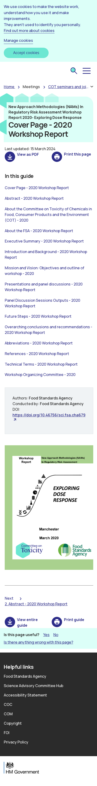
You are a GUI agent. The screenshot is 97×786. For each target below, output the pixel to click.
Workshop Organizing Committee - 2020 (40, 374)
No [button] (55, 634)
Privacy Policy (16, 742)
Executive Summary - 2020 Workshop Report (44, 241)
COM (8, 713)
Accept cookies (26, 52)
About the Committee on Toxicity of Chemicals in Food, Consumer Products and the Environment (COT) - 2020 (48, 214)
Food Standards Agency (25, 676)
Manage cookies (18, 40)
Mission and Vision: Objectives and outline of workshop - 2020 (44, 270)
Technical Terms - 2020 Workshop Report (41, 364)
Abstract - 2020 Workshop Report (34, 198)
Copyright (13, 723)
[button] (86, 71)
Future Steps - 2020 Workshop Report (38, 316)
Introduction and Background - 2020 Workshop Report (46, 254)
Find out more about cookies (29, 30)
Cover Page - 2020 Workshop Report (37, 187)
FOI (6, 732)
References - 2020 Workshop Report (37, 353)
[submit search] (74, 71)
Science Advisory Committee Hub (33, 685)
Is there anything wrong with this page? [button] (38, 642)
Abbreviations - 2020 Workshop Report (39, 343)
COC (8, 704)
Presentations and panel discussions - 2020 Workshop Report (44, 287)
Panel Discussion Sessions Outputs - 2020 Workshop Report (42, 303)
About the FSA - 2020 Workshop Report (39, 230)
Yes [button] (46, 634)
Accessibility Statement (25, 695)
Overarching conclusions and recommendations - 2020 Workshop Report (48, 329)
